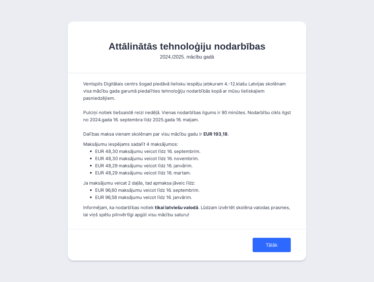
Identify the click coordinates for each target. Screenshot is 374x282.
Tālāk (272, 245)
